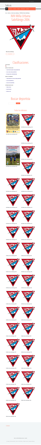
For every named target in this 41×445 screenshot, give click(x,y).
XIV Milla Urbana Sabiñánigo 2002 (26, 304)
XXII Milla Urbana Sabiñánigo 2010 (26, 240)
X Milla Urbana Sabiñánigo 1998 (26, 336)
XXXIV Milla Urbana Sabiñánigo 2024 (27, 127)
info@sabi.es (31, 1)
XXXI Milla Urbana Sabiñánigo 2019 (26, 159)
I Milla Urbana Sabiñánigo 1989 (11, 416)
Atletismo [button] (10, 9)
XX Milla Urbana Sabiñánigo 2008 (26, 256)
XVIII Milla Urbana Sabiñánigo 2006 (26, 272)
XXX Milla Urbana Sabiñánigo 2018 (26, 175)
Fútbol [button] (18, 9)
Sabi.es (8, 5)
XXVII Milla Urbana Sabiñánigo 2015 (11, 207)
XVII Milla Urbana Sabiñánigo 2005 (11, 288)
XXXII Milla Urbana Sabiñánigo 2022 (11, 166)
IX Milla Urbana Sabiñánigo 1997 (11, 352)
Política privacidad (12, 441)
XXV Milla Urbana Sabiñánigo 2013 (11, 224)
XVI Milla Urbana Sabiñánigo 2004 (26, 288)
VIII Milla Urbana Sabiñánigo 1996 (26, 352)
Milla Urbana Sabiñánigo (16, 13)
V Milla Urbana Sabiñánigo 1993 (11, 384)
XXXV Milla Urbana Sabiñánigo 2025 (11, 134)
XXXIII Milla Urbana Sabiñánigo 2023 (27, 143)
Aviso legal (7, 441)
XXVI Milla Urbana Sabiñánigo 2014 (26, 207)
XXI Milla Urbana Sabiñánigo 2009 (11, 256)
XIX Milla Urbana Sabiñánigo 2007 (11, 272)
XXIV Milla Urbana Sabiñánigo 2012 (26, 224)
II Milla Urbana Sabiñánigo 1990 (26, 400)
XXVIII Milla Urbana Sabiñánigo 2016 (27, 191)
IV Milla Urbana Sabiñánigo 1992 (26, 384)
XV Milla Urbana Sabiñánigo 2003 (11, 304)
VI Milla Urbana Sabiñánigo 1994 (26, 368)
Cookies (17, 441)
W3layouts (33, 441)
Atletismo (9, 13)
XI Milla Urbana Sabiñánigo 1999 (11, 336)
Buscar (18, 103)
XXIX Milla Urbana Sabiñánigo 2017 (11, 191)
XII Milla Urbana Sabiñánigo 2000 (26, 320)
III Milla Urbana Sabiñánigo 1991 (11, 400)
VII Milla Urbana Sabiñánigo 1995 (11, 368)
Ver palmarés (10, 54)
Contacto (27, 9)
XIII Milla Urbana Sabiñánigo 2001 (11, 320)
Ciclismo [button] (14, 9)
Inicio (6, 13)
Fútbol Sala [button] (23, 9)
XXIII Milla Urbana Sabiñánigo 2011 (11, 240)
